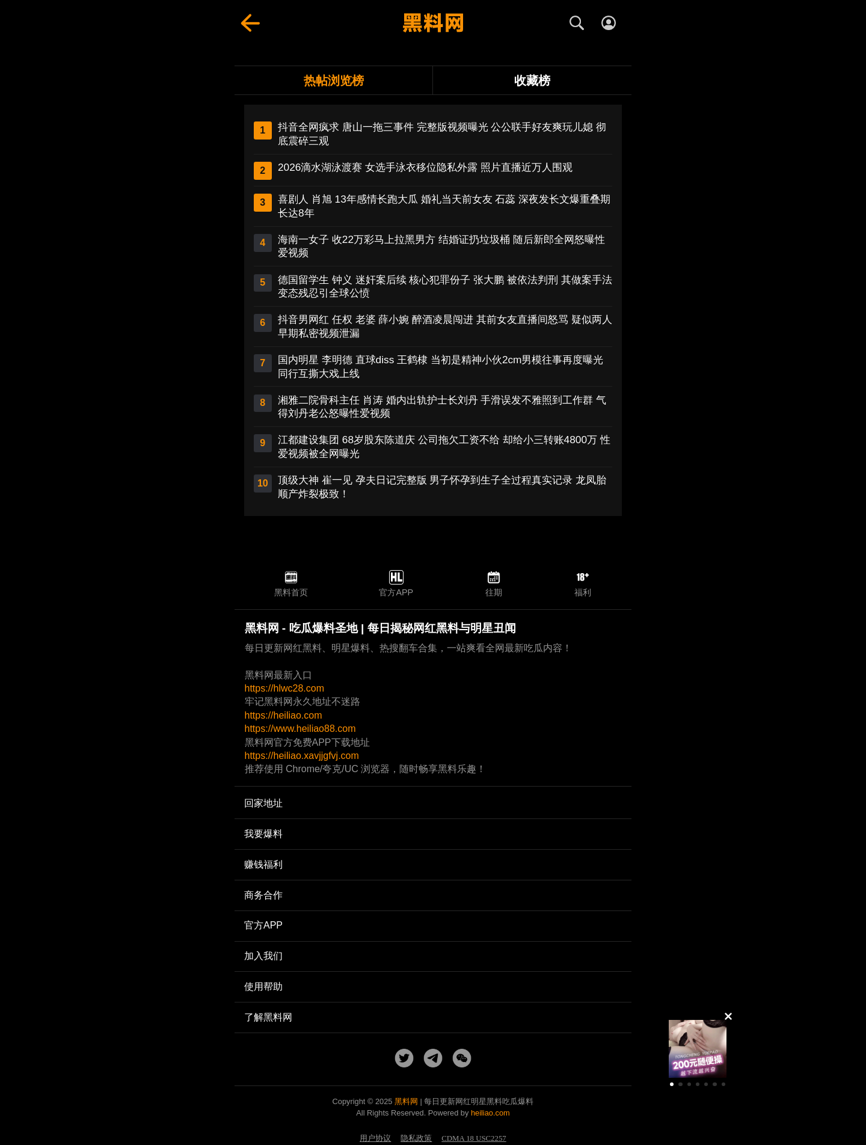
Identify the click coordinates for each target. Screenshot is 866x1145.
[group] (697, 1049)
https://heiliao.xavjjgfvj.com (302, 756)
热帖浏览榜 (334, 80)
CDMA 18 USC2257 (473, 1138)
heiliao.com (490, 1112)
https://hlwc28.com (285, 688)
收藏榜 (532, 80)
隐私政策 (416, 1138)
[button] (672, 1084)
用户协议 (375, 1138)
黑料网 (406, 1101)
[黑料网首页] (433, 22)
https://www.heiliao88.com (300, 728)
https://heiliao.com (283, 715)
